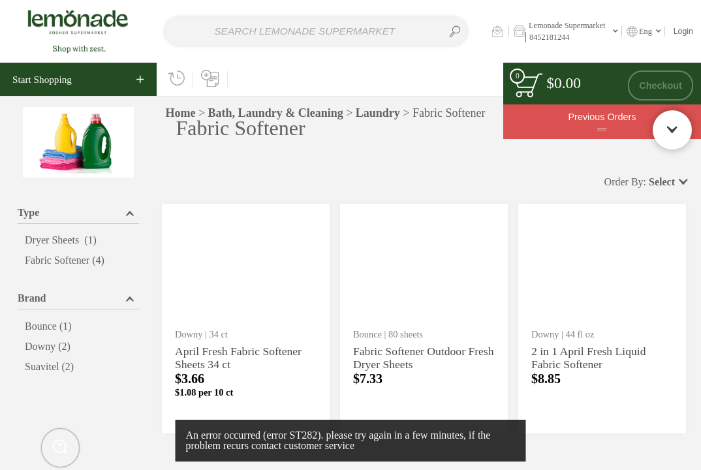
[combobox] (316, 31)
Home (180, 112)
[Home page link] (78, 31)
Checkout (660, 85)
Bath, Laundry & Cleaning (275, 112)
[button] (497, 31)
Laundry (378, 112)
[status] (528, 85)
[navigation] (78, 79)
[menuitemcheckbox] (78, 240)
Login (683, 31)
